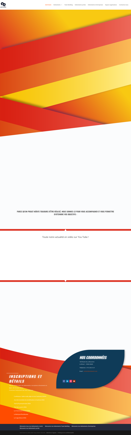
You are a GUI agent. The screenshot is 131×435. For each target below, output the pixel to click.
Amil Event (48, 5)
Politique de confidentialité (66, 432)
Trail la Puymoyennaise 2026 (22, 403)
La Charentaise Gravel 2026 (22, 410)
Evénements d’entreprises (95, 5)
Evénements (57, 5)
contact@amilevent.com (90, 371)
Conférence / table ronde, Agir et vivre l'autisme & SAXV (30, 396)
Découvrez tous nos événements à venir (31, 426)
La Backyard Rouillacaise (21, 414)
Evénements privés (80, 5)
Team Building (68, 5)
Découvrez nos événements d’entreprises (83, 426)
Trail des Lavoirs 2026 (20, 407)
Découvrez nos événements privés (29, 428)
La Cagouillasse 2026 (20, 418)
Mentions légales (51, 432)
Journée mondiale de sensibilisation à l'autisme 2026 (29, 400)
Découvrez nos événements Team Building (57, 426)
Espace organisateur (111, 5)
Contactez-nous (123, 5)
